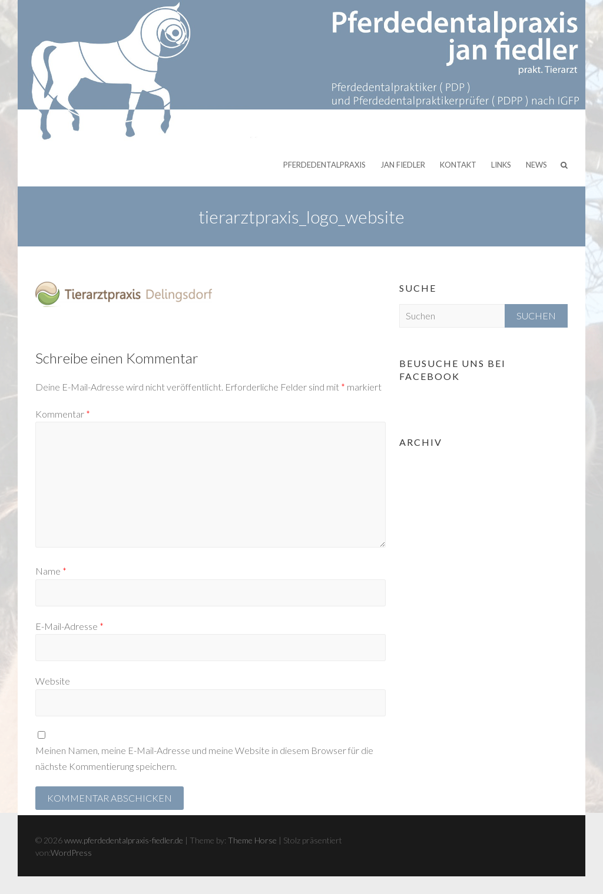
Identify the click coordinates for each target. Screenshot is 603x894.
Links (501, 164)
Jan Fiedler (402, 164)
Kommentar (62, 413)
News (536, 164)
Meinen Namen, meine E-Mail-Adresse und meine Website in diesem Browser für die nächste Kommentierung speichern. (204, 758)
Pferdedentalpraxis (324, 164)
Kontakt (458, 164)
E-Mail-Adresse (69, 626)
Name (51, 570)
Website (52, 680)
